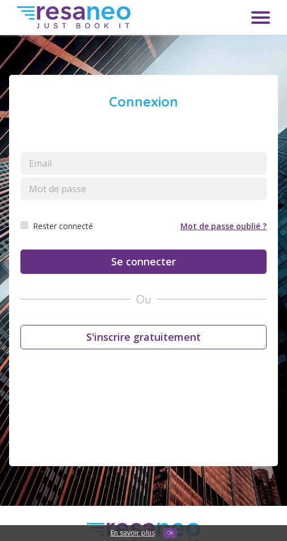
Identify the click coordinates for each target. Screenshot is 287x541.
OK (170, 533)
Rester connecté (63, 226)
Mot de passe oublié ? (223, 226)
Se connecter (143, 261)
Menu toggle (260, 17)
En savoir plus (133, 533)
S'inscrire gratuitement (143, 337)
